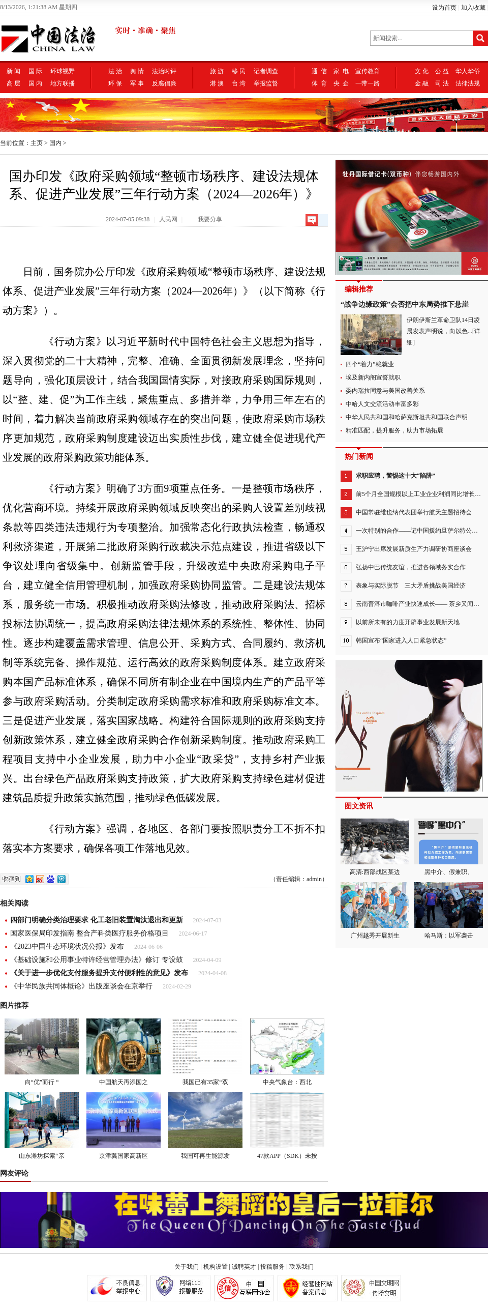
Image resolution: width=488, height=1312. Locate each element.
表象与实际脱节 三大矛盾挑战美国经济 (411, 585)
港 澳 (217, 83)
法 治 (115, 71)
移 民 (239, 71)
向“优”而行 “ (42, 1052)
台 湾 (239, 83)
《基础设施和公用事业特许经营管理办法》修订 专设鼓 (96, 960)
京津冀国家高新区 (123, 1125)
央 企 (341, 83)
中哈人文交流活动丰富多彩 (382, 403)
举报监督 (266, 83)
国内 (55, 143)
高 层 (13, 83)
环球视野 (62, 71)
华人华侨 (467, 71)
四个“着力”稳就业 (370, 364)
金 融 (422, 83)
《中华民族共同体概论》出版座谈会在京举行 (81, 986)
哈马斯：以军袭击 (448, 910)
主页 (36, 143)
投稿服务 (272, 1266)
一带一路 (367, 83)
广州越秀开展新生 (375, 910)
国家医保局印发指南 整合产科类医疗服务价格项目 (89, 933)
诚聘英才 (244, 1266)
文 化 (422, 71)
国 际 (35, 71)
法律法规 (467, 83)
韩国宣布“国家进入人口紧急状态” (401, 640)
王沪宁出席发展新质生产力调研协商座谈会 (414, 548)
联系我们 (301, 1266)
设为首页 (444, 7)
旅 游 (217, 71)
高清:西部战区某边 (375, 847)
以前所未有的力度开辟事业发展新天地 (408, 622)
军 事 (137, 83)
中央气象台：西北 (287, 1052)
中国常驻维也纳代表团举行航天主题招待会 (414, 512)
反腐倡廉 (164, 83)
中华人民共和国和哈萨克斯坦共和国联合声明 (407, 417)
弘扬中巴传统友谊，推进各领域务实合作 (411, 567)
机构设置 (215, 1266)
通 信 (319, 71)
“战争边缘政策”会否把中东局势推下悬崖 (405, 304)
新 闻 (13, 71)
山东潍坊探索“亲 (42, 1125)
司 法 (442, 83)
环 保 (115, 83)
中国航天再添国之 (123, 1052)
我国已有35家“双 (205, 1052)
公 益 (442, 71)
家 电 (341, 71)
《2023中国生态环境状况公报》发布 (67, 946)
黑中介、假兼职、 (448, 847)
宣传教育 (367, 71)
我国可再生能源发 (205, 1125)
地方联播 (62, 83)
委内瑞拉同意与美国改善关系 (385, 390)
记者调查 (266, 71)
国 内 (35, 83)
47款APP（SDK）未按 (287, 1125)
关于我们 (186, 1266)
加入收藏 (473, 7)
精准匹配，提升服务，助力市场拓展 (394, 430)
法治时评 (164, 71)
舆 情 (137, 71)
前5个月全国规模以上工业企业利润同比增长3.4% (421, 494)
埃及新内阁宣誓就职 (373, 377)
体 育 (319, 83)
